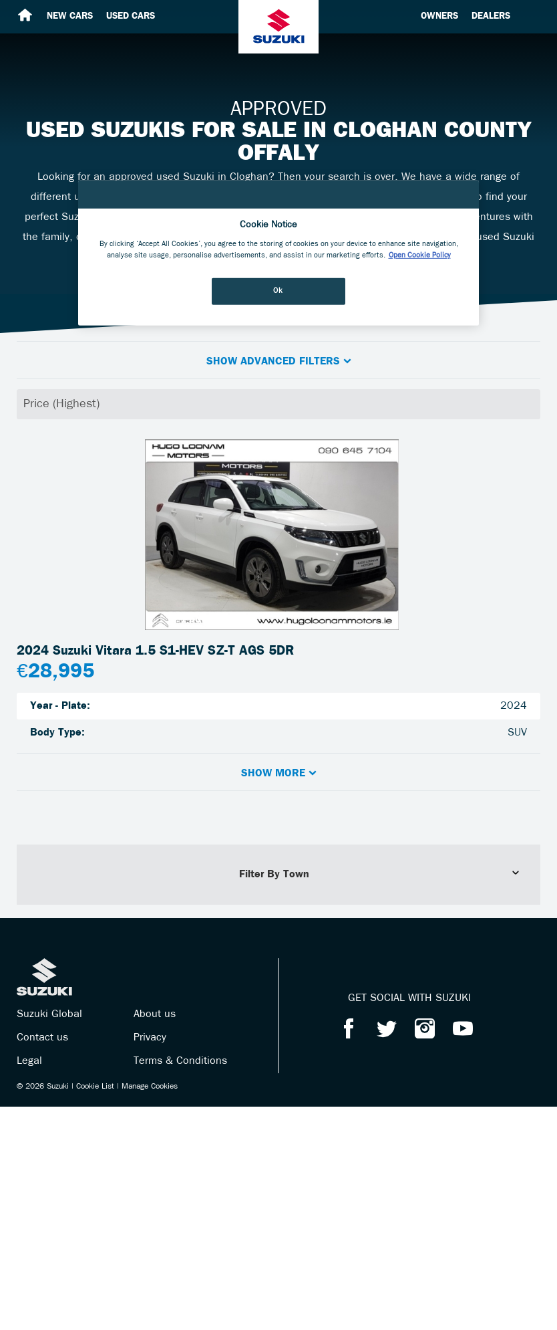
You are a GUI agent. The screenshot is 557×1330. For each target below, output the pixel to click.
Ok (278, 291)
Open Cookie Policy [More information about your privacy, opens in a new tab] (420, 255)
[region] (278, 253)
